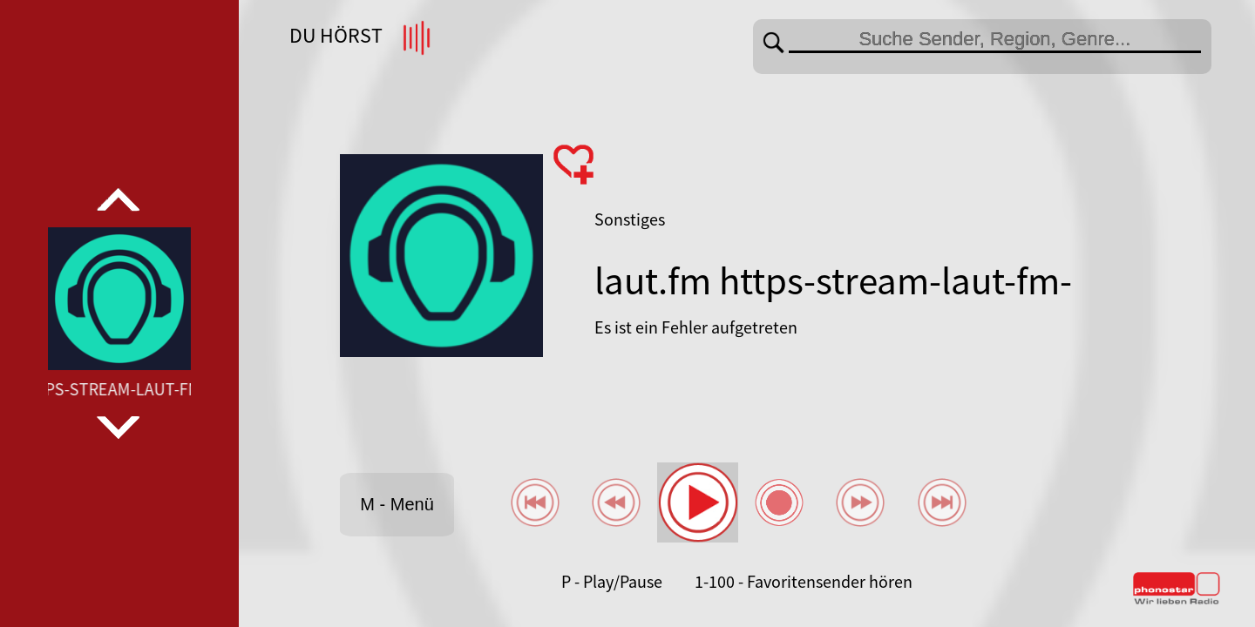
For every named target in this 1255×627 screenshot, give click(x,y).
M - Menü (396, 504)
